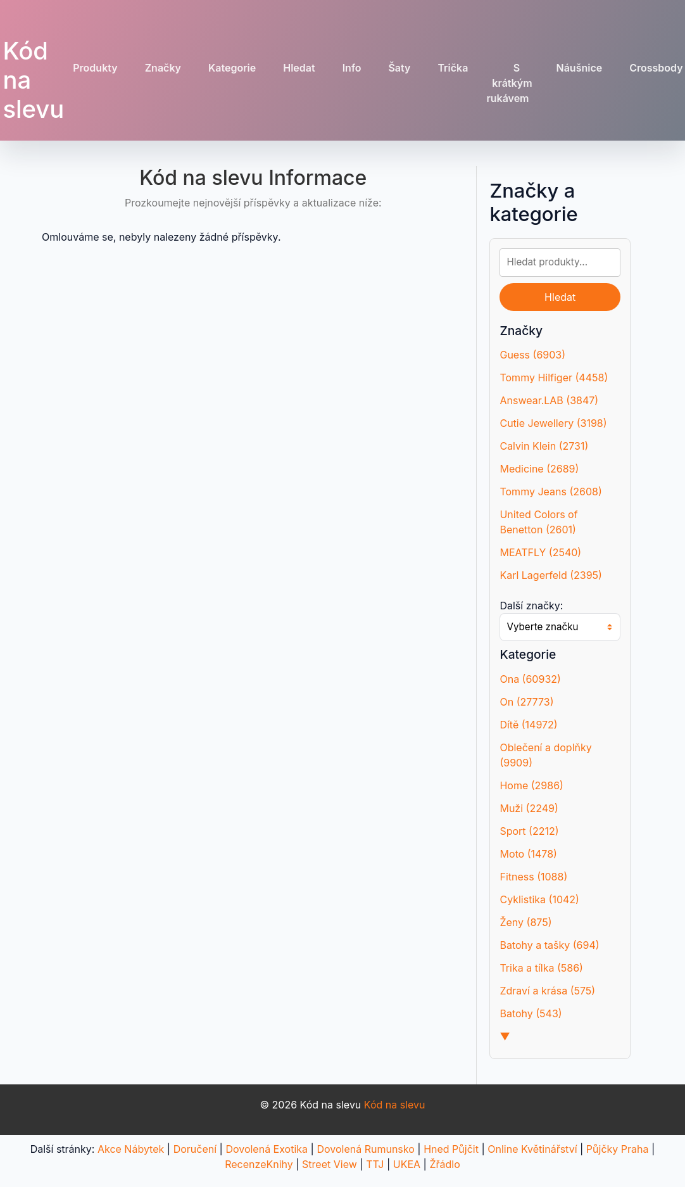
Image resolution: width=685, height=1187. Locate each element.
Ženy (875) (525, 922)
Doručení (195, 1149)
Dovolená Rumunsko (365, 1149)
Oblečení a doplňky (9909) (545, 755)
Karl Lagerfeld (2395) (551, 575)
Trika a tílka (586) (541, 968)
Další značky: (531, 605)
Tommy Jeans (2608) (550, 491)
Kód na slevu (394, 1104)
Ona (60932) (530, 679)
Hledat (299, 67)
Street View (329, 1164)
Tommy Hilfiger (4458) (554, 377)
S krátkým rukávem (509, 83)
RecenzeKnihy (259, 1164)
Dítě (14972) (528, 724)
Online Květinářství (532, 1149)
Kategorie (232, 67)
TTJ (375, 1164)
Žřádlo (444, 1164)
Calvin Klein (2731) (544, 446)
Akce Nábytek (130, 1149)
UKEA (406, 1164)
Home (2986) (531, 785)
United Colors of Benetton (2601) (538, 522)
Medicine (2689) (539, 468)
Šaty (399, 67)
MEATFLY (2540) (540, 552)
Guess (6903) (532, 354)
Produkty (95, 67)
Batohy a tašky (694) (549, 945)
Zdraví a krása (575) (547, 990)
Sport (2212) (529, 831)
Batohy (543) (531, 1013)
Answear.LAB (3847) (549, 400)
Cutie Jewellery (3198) (553, 423)
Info (351, 67)
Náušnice (579, 67)
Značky (163, 67)
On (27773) (526, 701)
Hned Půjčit (451, 1149)
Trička (452, 67)
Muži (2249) (529, 808)
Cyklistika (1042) (539, 899)
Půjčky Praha (617, 1149)
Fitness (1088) (533, 876)
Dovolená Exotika (266, 1149)
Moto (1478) (528, 853)
